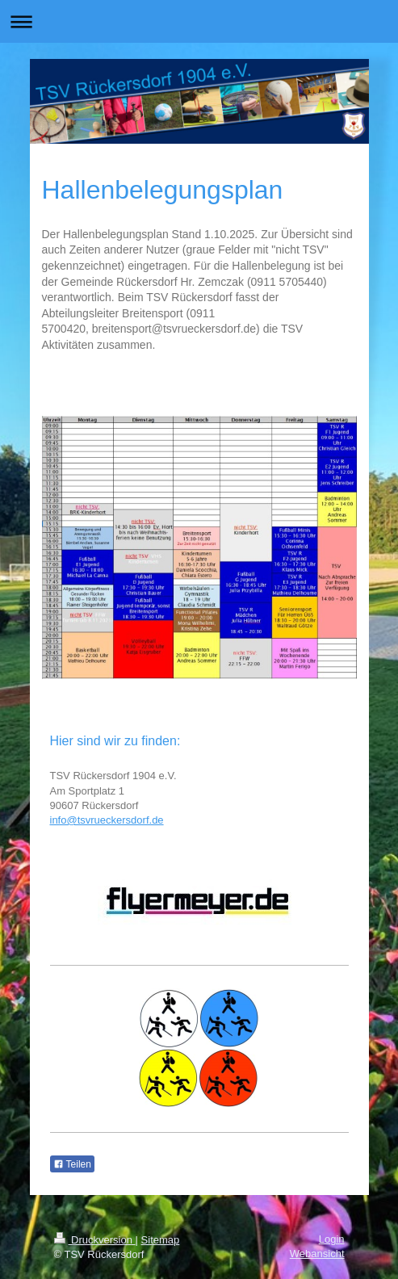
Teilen (72, 1164)
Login (332, 1239)
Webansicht (317, 1254)
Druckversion (95, 1240)
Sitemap (160, 1240)
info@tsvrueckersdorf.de (107, 820)
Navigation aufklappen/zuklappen (199, 21)
